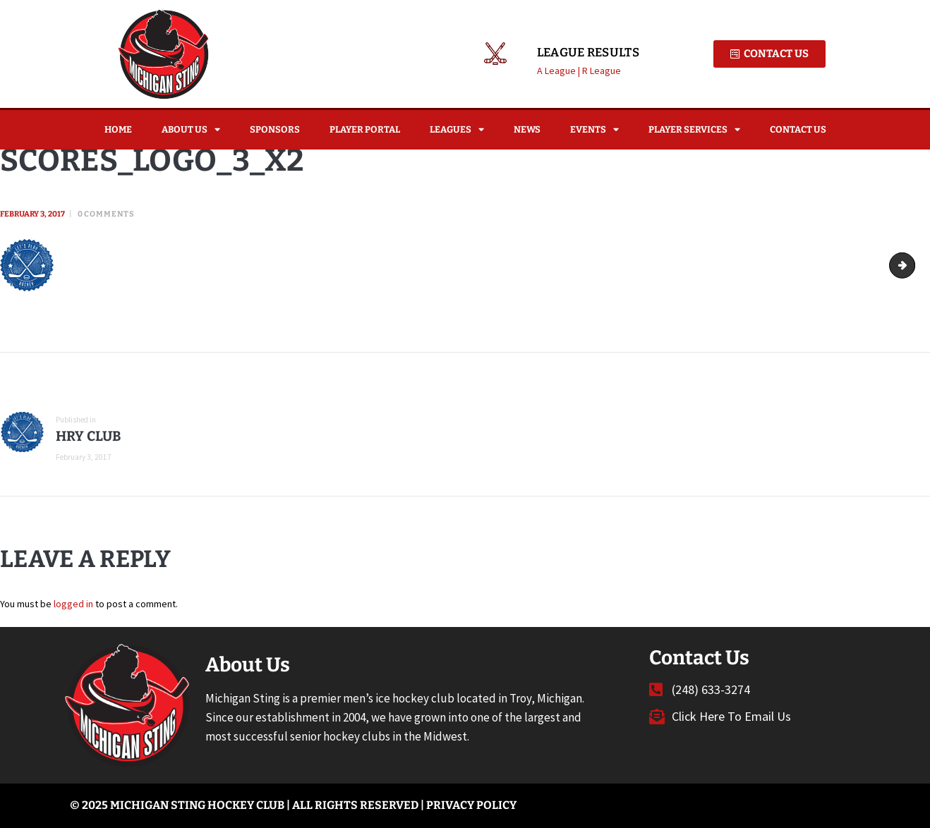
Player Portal (365, 129)
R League (601, 70)
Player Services (694, 129)
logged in (73, 603)
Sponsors (275, 129)
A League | (559, 70)
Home (118, 129)
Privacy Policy (471, 805)
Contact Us (798, 129)
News (527, 129)
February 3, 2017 (32, 214)
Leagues (457, 129)
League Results (588, 53)
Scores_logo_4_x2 (910, 265)
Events (594, 129)
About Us (191, 129)
